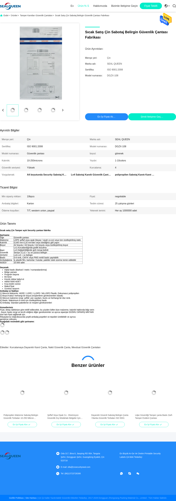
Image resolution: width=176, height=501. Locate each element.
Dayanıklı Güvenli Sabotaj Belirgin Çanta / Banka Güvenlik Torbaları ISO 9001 (109, 416)
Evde (6, 15)
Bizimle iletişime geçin (124, 6)
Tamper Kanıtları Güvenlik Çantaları (36, 15)
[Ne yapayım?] (123, 473)
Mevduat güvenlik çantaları (86, 347)
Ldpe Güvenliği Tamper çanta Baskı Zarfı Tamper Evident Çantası (153, 416)
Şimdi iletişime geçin (152, 116)
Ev (72, 6)
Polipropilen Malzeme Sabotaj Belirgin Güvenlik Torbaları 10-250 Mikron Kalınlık (21, 417)
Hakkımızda (100, 6)
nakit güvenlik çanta (59, 347)
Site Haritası (31, 498)
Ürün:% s (83, 6)
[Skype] (132, 473)
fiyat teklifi (150, 5)
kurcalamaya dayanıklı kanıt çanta (28, 347)
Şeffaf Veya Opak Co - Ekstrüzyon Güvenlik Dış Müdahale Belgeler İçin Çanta (64, 417)
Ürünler (14, 15)
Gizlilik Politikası (16, 498)
